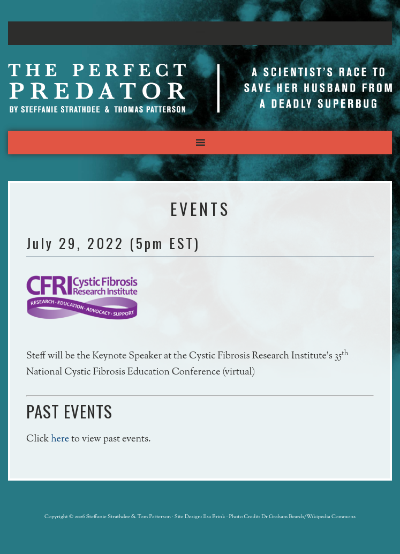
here (60, 439)
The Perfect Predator (200, 87)
